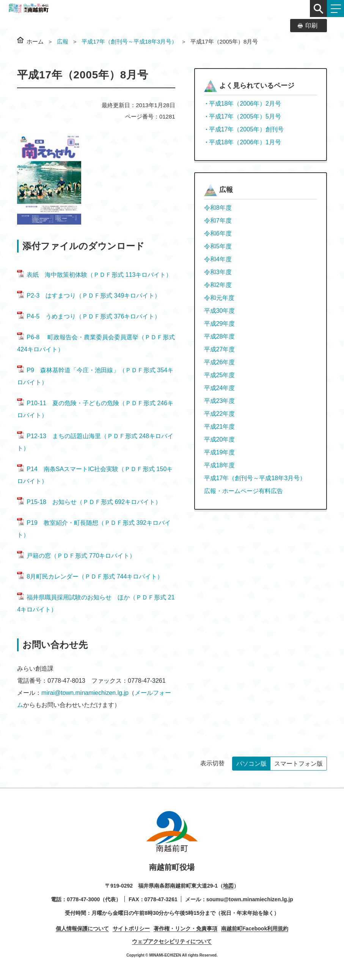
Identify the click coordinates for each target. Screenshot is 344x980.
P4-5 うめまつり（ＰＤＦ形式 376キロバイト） (88, 316)
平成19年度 (219, 452)
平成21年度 (219, 426)
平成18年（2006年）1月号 (245, 142)
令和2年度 (218, 285)
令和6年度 (218, 233)
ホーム (35, 41)
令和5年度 (218, 246)
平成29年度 (219, 323)
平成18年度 (219, 465)
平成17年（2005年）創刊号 (246, 129)
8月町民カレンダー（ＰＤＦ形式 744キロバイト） (90, 576)
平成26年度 (219, 362)
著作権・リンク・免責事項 (185, 928)
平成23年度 (219, 401)
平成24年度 (219, 388)
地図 (228, 886)
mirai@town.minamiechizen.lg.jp (85, 693)
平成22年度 (219, 413)
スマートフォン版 (298, 763)
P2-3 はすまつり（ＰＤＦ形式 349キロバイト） (88, 295)
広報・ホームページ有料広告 (243, 491)
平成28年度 (219, 336)
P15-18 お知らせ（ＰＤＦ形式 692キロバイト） (89, 502)
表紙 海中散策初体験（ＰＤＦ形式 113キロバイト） (94, 275)
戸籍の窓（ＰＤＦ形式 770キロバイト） (76, 555)
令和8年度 (218, 207)
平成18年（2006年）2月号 (245, 103)
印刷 (311, 25)
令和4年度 (218, 259)
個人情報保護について (82, 928)
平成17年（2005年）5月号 (245, 116)
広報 (62, 41)
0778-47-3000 (83, 899)
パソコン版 (251, 763)
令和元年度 (219, 298)
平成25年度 (219, 375)
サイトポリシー (131, 928)
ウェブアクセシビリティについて (172, 941)
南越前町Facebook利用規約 (254, 928)
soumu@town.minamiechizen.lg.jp (249, 899)
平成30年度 (219, 310)
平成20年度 (219, 439)
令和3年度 (218, 272)
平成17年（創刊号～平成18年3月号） (129, 41)
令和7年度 (218, 220)
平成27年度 (219, 349)
